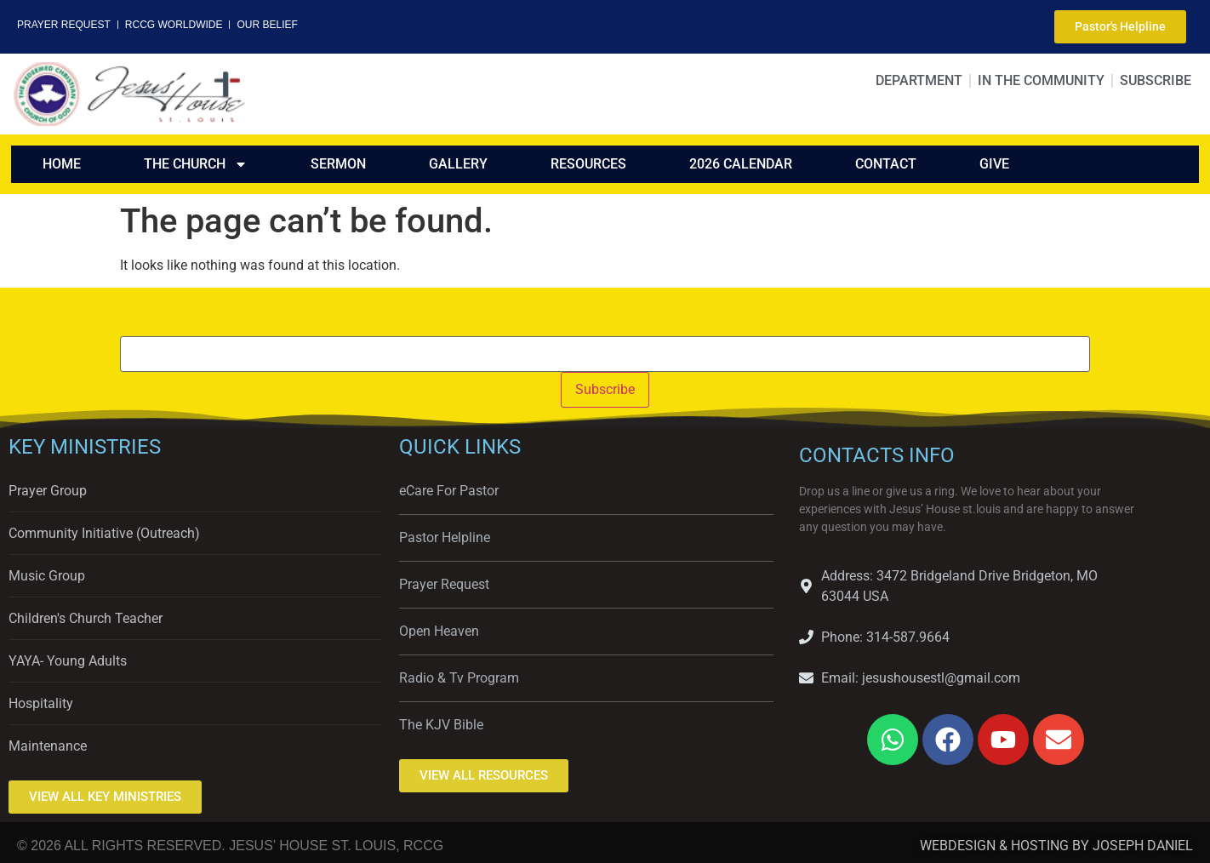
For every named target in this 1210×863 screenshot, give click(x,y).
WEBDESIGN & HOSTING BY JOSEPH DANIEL (1056, 845)
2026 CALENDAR (740, 164)
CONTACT (885, 164)
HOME (62, 164)
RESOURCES (588, 164)
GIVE (994, 164)
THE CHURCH (196, 164)
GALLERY (458, 164)
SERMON (338, 164)
